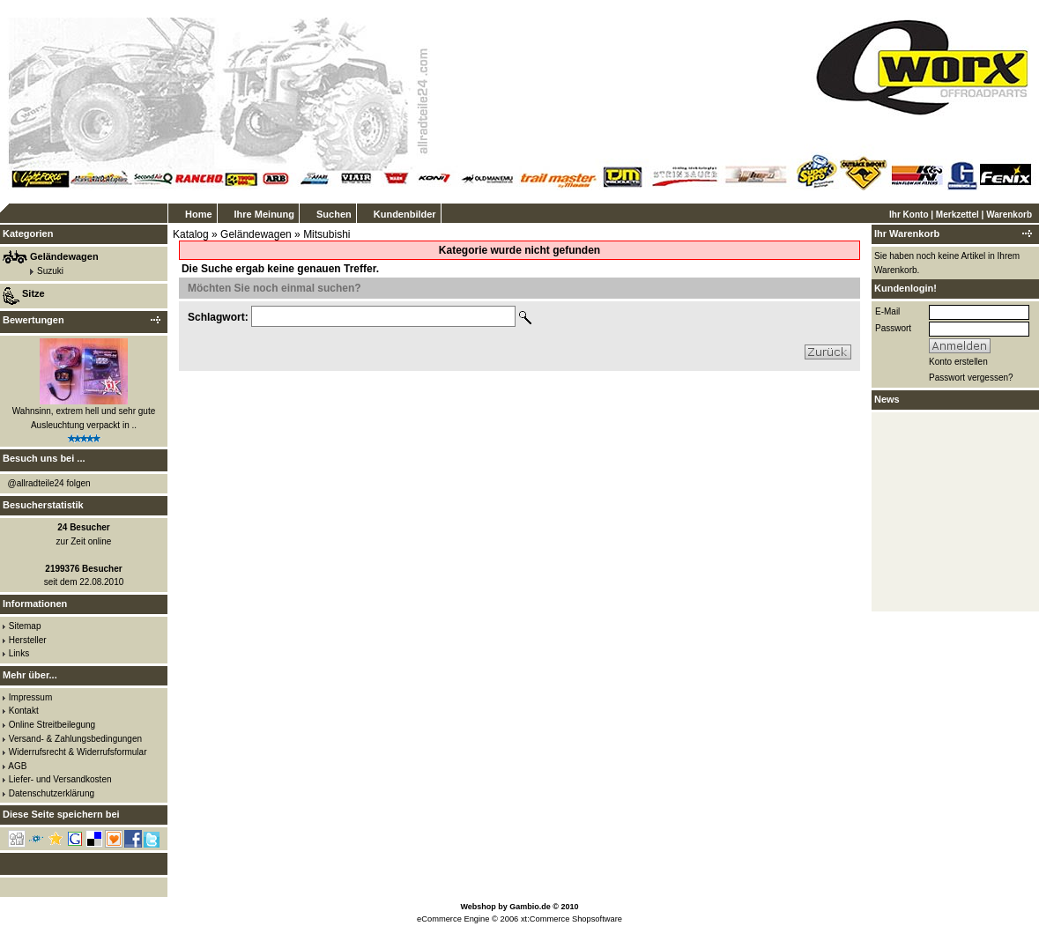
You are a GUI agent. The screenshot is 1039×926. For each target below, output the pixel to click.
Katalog (191, 234)
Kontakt (24, 710)
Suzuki (50, 271)
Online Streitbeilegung (52, 725)
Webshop (477, 906)
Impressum (30, 697)
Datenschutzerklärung (51, 793)
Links (19, 653)
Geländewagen (256, 234)
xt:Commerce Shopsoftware (571, 919)
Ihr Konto (908, 214)
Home (198, 214)
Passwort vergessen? (971, 377)
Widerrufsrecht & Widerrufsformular (78, 752)
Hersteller (28, 640)
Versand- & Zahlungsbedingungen (75, 739)
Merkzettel (957, 214)
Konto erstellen (958, 362)
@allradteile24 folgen (49, 483)
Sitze (33, 293)
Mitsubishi (326, 234)
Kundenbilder (405, 214)
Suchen (334, 214)
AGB (17, 766)
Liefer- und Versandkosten (60, 779)
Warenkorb (1009, 214)
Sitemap (25, 626)
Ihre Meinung (264, 214)
